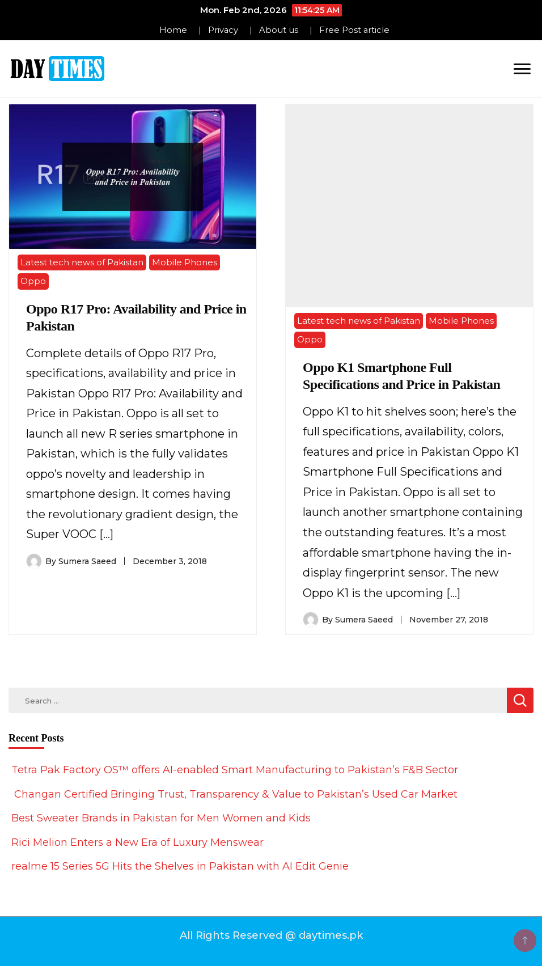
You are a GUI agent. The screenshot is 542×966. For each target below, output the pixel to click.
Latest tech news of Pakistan (81, 262)
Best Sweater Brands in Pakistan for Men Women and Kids (161, 818)
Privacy (223, 30)
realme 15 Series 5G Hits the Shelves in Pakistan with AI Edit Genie (180, 866)
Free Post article (354, 30)
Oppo (33, 281)
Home (173, 30)
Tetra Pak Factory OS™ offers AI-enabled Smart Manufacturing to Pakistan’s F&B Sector (234, 770)
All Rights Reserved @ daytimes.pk (271, 935)
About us (278, 30)
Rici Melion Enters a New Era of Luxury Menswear (137, 842)
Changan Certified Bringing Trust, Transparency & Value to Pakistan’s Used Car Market (234, 794)
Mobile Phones (184, 262)
